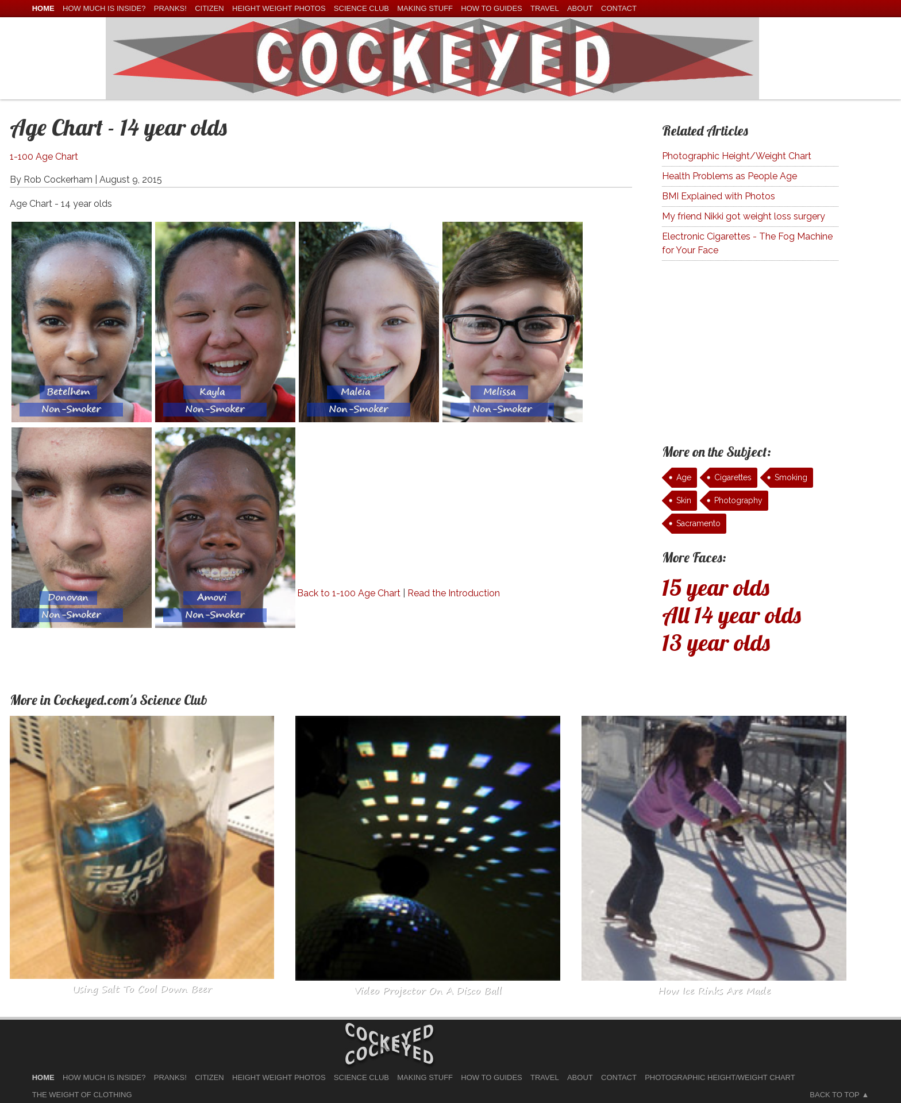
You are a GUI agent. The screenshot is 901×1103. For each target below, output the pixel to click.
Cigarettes (733, 477)
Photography (738, 500)
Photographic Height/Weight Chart (736, 156)
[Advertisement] (393, 506)
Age (683, 477)
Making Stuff (425, 8)
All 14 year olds (731, 614)
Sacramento (698, 523)
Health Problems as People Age (729, 176)
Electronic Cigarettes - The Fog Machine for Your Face (747, 243)
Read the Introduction (453, 593)
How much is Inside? (104, 8)
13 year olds (716, 642)
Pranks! (170, 8)
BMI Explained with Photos (718, 196)
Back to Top (834, 1094)
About (580, 8)
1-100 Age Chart (44, 156)
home (43, 8)
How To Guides (491, 8)
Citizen (209, 8)
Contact (619, 8)
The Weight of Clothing (82, 1094)
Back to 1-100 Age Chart (349, 593)
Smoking (791, 477)
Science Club (361, 8)
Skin (683, 500)
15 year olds (715, 587)
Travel (544, 8)
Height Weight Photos (279, 8)
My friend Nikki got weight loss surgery (743, 216)
